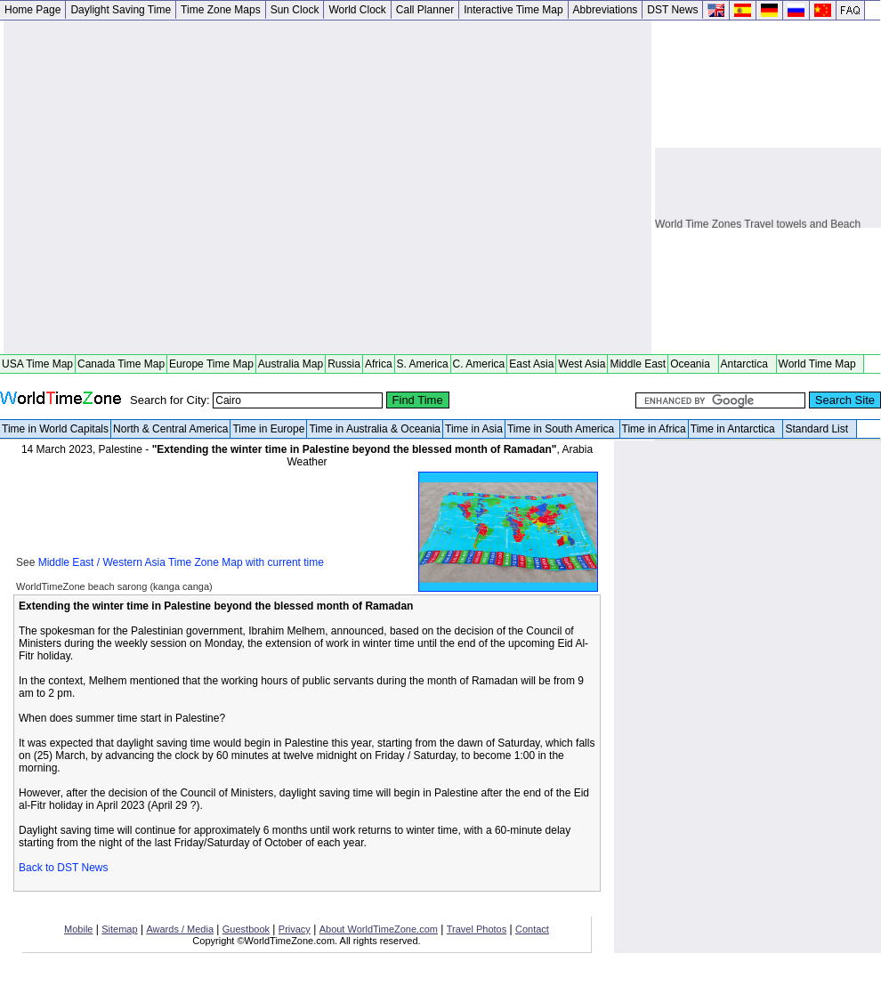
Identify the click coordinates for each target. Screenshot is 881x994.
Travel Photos (476, 929)
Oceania (692, 364)
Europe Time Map (211, 364)
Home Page (32, 10)
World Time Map (820, 364)
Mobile (78, 929)
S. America (423, 364)
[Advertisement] (167, 187)
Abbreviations (605, 10)
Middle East (638, 364)
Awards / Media (180, 929)
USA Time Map (37, 364)
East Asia (531, 364)
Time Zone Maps (221, 10)
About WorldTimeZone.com (378, 929)
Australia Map (290, 364)
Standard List (819, 429)
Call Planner (425, 10)
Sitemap (119, 929)
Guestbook (246, 929)
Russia (343, 364)
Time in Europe (268, 429)
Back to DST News (63, 867)
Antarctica (747, 364)
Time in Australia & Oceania (374, 429)
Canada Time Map (121, 364)
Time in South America (562, 429)
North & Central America (170, 429)
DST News (672, 10)
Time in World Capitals (55, 429)
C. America (479, 364)
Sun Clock (295, 10)
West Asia (581, 364)
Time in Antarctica (736, 429)
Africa (378, 364)
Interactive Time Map (513, 10)
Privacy (295, 929)
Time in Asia (474, 429)
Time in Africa (654, 429)
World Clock (356, 10)
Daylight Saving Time (120, 10)
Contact (532, 929)
